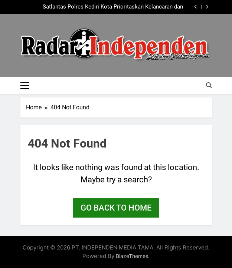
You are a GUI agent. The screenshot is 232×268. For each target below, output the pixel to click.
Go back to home (116, 207)
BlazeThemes (132, 256)
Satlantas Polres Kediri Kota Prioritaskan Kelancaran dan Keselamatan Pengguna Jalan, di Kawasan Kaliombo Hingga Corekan (109, 7)
